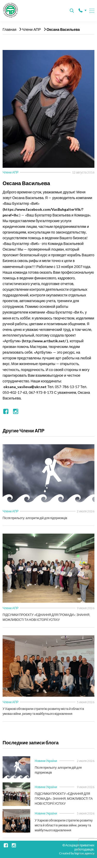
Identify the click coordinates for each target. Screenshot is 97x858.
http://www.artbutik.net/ (44, 341)
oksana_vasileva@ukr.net (25, 386)
